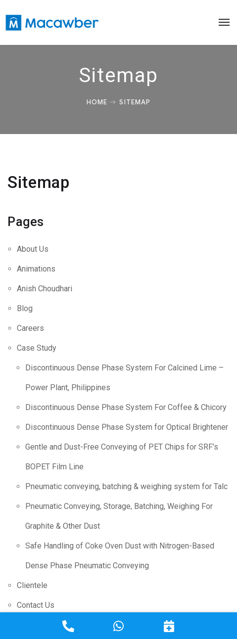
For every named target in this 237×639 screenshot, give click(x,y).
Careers (30, 328)
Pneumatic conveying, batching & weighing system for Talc (126, 486)
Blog (25, 308)
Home (97, 102)
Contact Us (35, 605)
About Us (32, 249)
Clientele (32, 585)
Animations (36, 269)
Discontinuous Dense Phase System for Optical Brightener (126, 427)
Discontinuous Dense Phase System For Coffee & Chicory (126, 407)
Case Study (36, 348)
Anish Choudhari (44, 288)
